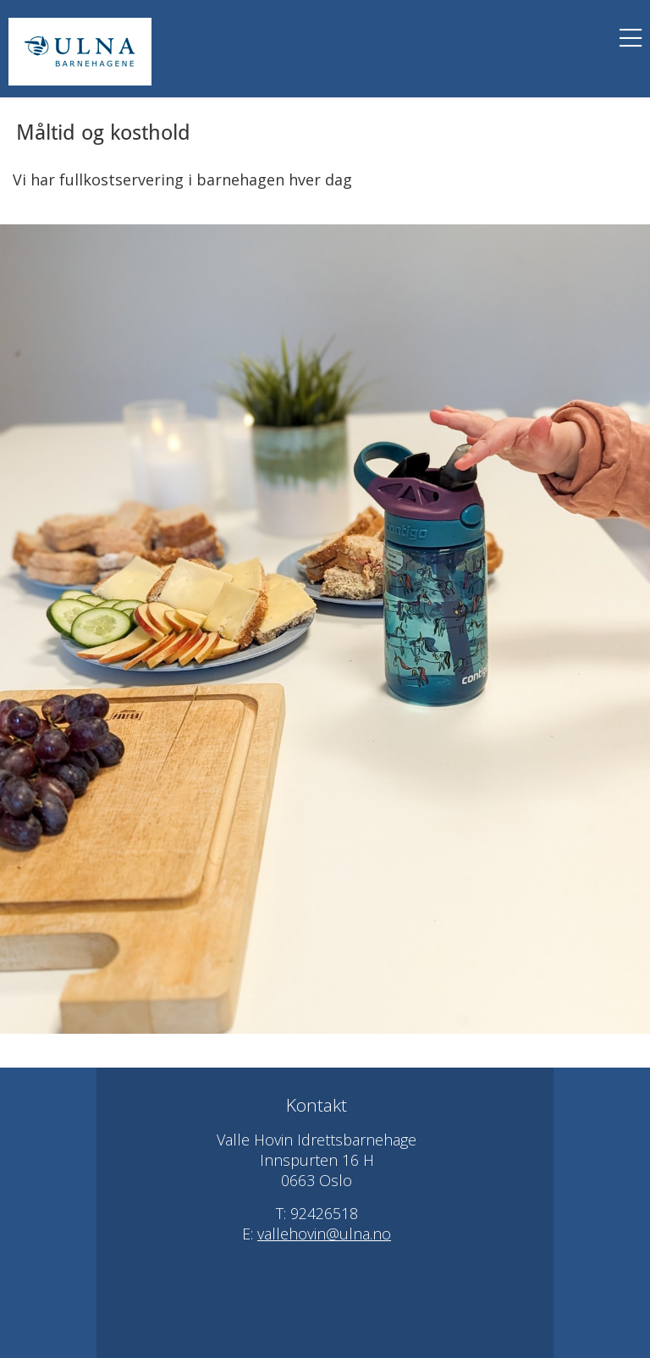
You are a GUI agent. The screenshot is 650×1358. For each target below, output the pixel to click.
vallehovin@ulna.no (324, 1233)
